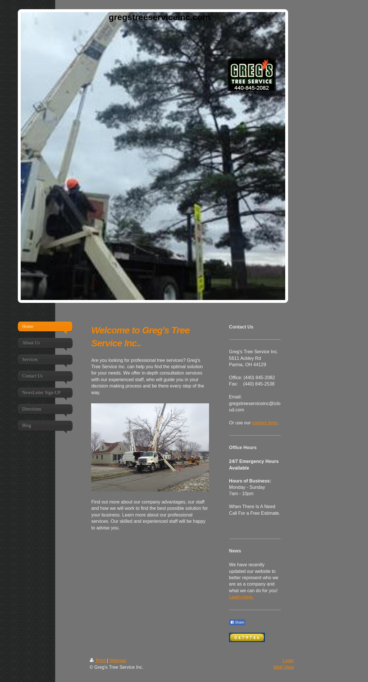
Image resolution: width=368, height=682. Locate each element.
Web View (283, 667)
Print (98, 660)
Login (288, 660)
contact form (264, 422)
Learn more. (241, 596)
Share (237, 622)
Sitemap (117, 660)
